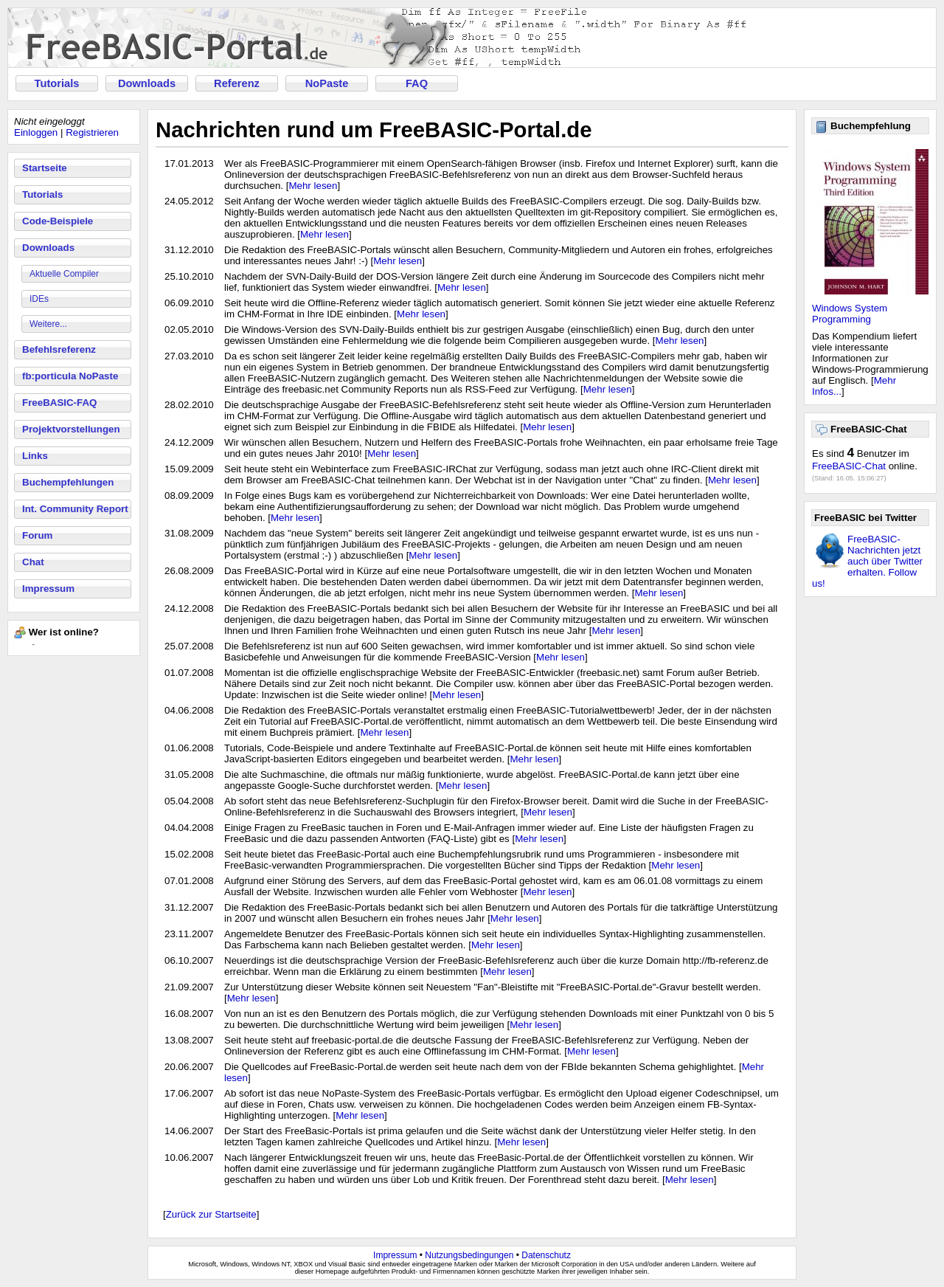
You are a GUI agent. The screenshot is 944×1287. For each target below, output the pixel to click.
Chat (33, 561)
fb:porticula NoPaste (70, 376)
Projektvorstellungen (71, 429)
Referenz (237, 83)
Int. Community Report (75, 508)
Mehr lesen (312, 185)
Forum (37, 535)
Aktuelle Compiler (64, 274)
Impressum (48, 588)
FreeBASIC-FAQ (59, 402)
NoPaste (327, 83)
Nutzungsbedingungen (469, 1255)
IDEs (39, 299)
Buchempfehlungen (68, 482)
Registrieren (92, 132)
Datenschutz (546, 1255)
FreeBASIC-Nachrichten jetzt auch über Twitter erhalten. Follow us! (867, 561)
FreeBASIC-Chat (849, 466)
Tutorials (57, 83)
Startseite (44, 167)
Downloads (147, 83)
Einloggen (36, 132)
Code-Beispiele (57, 221)
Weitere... (48, 324)
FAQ (417, 83)
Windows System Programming (849, 314)
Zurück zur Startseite (211, 1214)
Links (35, 455)
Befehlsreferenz (59, 349)
